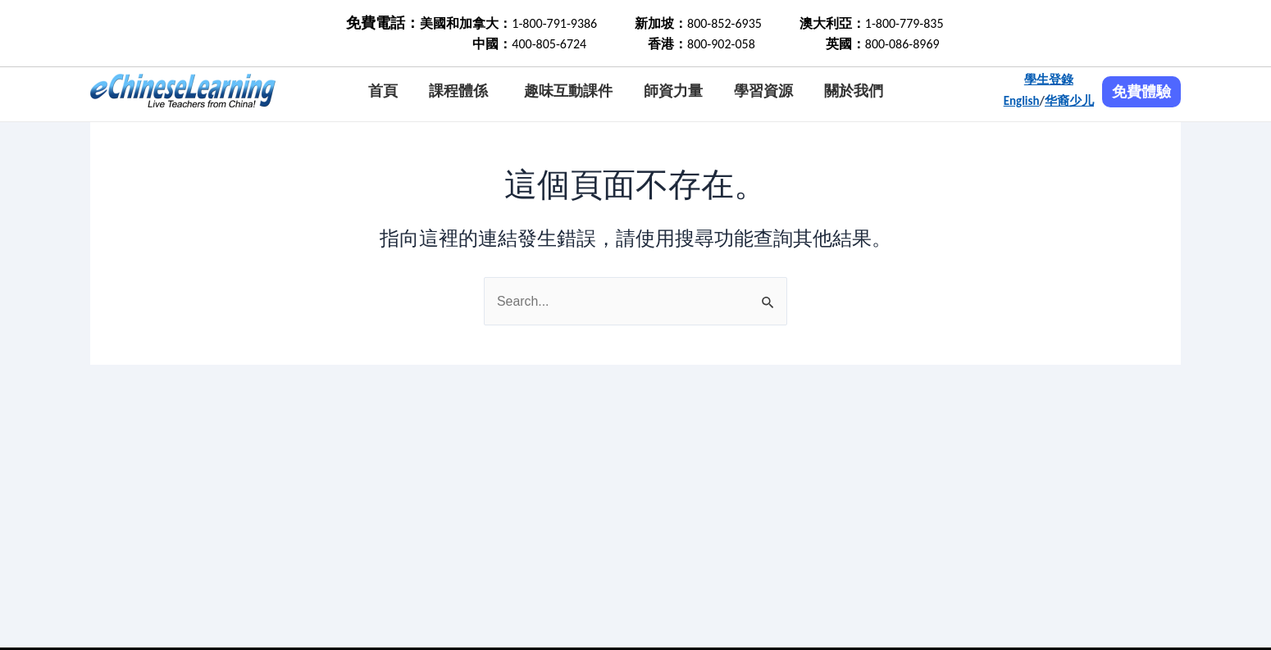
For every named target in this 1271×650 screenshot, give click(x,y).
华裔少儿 (1069, 100)
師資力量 (673, 91)
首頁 (383, 91)
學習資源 (763, 91)
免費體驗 (1141, 92)
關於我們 (853, 91)
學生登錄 (1048, 79)
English (1022, 100)
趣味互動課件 (568, 91)
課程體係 (458, 91)
